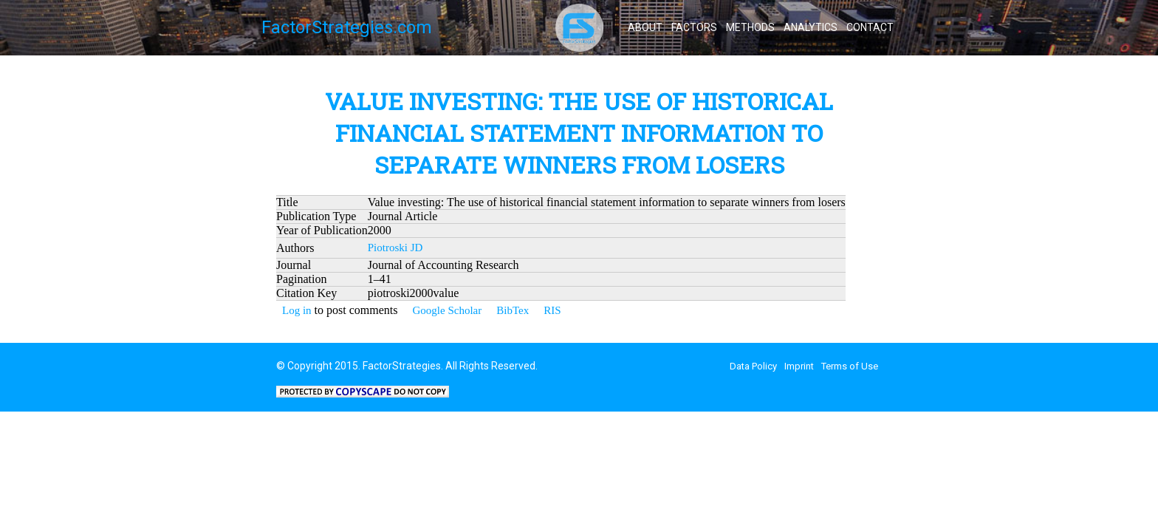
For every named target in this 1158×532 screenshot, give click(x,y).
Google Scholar (447, 310)
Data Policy (753, 366)
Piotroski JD (395, 247)
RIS (552, 310)
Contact (870, 27)
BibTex (512, 310)
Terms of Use (849, 366)
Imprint (799, 366)
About (645, 27)
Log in (297, 310)
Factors (694, 27)
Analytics (810, 27)
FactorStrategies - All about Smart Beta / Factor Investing (579, 28)
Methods (750, 27)
